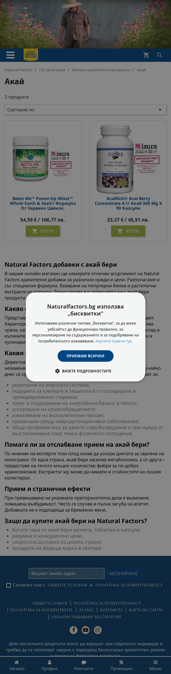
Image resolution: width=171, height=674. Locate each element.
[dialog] (86, 337)
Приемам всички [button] (85, 356)
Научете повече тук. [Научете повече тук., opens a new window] (114, 341)
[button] (85, 371)
